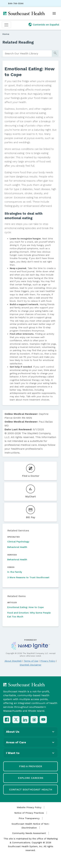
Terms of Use (31, 661)
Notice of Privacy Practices (29, 813)
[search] (27, 53)
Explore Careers (30, 777)
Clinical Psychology (18, 541)
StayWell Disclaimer (30, 664)
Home (5, 34)
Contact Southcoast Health (30, 789)
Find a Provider (30, 766)
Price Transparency (29, 818)
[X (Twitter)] (16, 719)
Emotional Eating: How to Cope (25, 607)
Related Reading (18, 42)
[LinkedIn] (25, 719)
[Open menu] (54, 13)
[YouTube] (43, 719)
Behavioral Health (17, 547)
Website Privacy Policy (29, 807)
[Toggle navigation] (6, 25)
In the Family (14, 572)
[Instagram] (34, 719)
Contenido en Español (46, 24)
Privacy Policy (47, 661)
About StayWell (13, 661)
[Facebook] (6, 719)
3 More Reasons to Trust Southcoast (28, 577)
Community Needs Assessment (29, 833)
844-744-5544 (15, 3)
